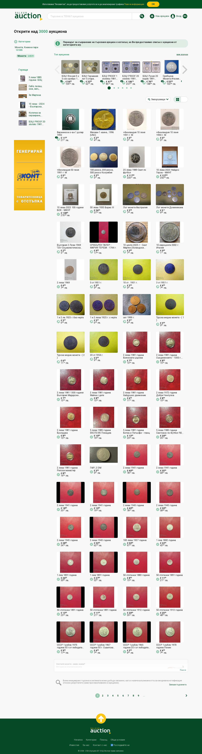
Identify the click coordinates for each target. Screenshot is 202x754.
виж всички (182, 54)
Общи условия (118, 740)
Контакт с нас (100, 745)
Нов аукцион (162, 16)
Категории (24, 41)
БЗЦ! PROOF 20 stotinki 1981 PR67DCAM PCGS (37, 123)
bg (184, 16)
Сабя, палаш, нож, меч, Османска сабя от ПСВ (37, 87)
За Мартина (35, 95)
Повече (183, 670)
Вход (178, 16)
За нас (86, 745)
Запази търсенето (178, 685)
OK (153, 4)
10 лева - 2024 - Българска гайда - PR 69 (36, 105)
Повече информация (134, 4)
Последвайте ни (121, 745)
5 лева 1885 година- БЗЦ (35, 78)
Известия (74, 745)
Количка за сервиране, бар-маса (35, 114)
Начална (78, 740)
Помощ (103, 740)
